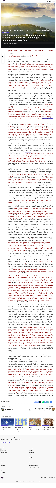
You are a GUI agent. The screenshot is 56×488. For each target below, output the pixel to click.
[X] (49, 482)
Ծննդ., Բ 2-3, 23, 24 (48, 87)
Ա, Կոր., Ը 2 (15, 284)
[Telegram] (54, 482)
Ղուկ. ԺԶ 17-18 (41, 358)
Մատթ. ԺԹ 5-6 (33, 358)
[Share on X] (2, 57)
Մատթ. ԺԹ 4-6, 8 (35, 77)
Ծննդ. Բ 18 (25, 176)
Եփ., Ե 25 (26, 89)
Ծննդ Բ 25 (32, 265)
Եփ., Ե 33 (43, 202)
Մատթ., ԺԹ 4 (31, 192)
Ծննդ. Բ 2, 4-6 (46, 182)
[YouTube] (51, 482)
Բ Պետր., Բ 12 (20, 303)
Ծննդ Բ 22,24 (49, 219)
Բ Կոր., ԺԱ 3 (27, 377)
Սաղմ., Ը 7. (50, 100)
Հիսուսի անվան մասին (48, 431)
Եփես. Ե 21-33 (11, 353)
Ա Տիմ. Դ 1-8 (40, 242)
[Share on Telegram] (2, 60)
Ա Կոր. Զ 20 (35, 99)
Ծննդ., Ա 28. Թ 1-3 (40, 100)
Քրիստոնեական (6, 32)
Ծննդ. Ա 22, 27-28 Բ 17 (20, 216)
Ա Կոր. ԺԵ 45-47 (26, 263)
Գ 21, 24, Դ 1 (25, 395)
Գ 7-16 (19, 199)
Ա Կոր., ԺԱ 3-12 (18, 89)
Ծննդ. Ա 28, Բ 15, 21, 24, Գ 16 (23, 77)
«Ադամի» (51, 206)
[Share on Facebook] (2, 54)
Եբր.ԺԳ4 (47, 242)
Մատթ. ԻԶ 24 (30, 128)
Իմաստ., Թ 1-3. (12, 102)
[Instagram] (52, 482)
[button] (2, 1)
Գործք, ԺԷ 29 (49, 161)
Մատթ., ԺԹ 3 (33, 89)
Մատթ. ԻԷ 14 (27, 152)
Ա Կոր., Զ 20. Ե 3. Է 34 (41, 111)
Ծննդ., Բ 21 (23, 192)
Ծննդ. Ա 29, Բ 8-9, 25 (22, 389)
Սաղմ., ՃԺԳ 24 (23, 102)
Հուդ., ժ (14, 303)
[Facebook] (47, 482)
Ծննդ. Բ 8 (10, 53)
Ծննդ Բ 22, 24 (45, 240)
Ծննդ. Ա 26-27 (20, 69)
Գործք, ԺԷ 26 (39, 192)
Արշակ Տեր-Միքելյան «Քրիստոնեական (19, 120)
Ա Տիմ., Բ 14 (37, 377)
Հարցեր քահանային (6, 446)
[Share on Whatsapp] (42, 405)
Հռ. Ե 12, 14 (25, 274)
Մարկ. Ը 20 (31, 141)
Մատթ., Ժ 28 (29, 111)
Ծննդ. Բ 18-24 (33, 310)
